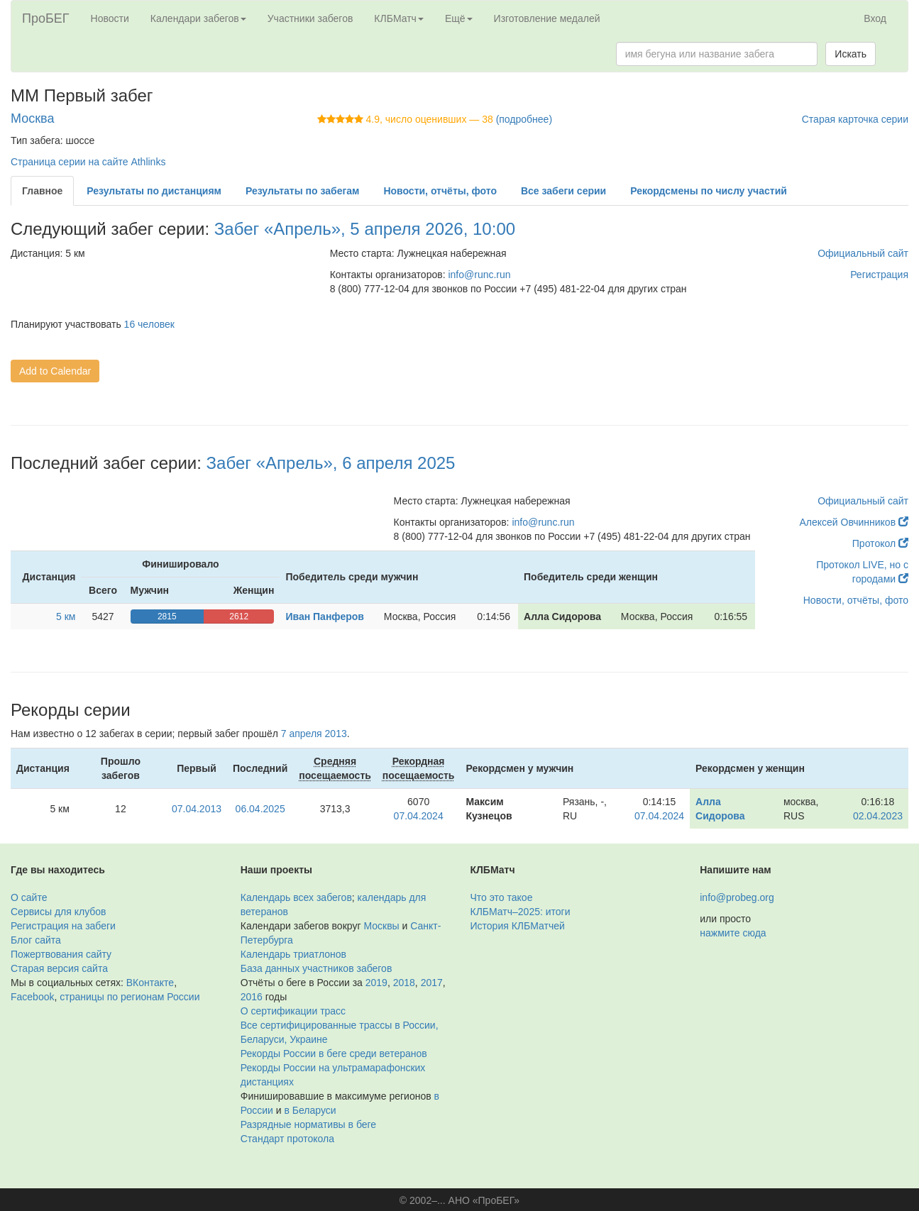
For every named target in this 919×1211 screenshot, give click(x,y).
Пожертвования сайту (61, 954)
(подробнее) (524, 119)
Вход (875, 18)
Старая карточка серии (855, 119)
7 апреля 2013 (314, 733)
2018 (404, 982)
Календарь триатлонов (293, 954)
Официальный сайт (863, 253)
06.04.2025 (260, 808)
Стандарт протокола (287, 1138)
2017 (432, 982)
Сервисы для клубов (58, 911)
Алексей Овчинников (853, 522)
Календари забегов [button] (198, 18)
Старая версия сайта (59, 968)
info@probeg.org (737, 897)
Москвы (381, 925)
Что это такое (501, 897)
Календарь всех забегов (296, 897)
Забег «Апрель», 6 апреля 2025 (331, 462)
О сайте (29, 897)
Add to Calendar (55, 371)
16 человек (149, 324)
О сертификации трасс (293, 1011)
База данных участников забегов (316, 968)
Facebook (32, 996)
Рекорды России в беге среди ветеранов (334, 1053)
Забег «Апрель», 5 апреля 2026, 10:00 (364, 228)
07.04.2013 (196, 808)
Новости (110, 18)
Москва (32, 118)
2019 (376, 982)
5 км (65, 616)
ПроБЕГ (46, 18)
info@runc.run (479, 274)
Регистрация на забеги (63, 925)
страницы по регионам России (129, 996)
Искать (850, 54)
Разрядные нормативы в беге (308, 1124)
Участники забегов (310, 18)
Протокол (880, 543)
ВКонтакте (150, 982)
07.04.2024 (419, 816)
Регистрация (879, 274)
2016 (252, 996)
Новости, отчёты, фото (855, 600)
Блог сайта (36, 940)
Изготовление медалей (547, 18)
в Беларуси (310, 1110)
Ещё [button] (459, 18)
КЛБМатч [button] (399, 18)
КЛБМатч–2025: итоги (520, 911)
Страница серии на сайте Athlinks (88, 161)
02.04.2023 (878, 816)
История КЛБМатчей (517, 925)
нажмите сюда (733, 933)
